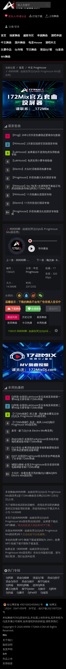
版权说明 (7, 644)
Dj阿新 (9, 577)
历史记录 (27, 317)
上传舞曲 (52, 16)
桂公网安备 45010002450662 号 (25, 604)
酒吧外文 (50, 42)
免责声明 (7, 649)
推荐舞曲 (12, 322)
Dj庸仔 (20, 592)
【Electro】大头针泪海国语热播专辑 (31, 169)
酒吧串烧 (56, 35)
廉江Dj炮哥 (12, 588)
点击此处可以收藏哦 (34, 534)
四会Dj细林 (23, 577)
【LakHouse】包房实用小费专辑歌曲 (31, 160)
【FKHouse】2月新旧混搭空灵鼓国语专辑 (34, 143)
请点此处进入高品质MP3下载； (35, 525)
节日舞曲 (31, 49)
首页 (3, 35)
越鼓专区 (28, 35)
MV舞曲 (5, 56)
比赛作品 (6, 49)
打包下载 (35, 16)
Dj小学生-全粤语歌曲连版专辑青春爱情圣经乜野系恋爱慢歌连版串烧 (35, 449)
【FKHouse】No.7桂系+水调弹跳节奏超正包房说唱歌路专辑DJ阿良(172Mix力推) (35, 187)
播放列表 (12, 317)
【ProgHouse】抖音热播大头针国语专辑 (33, 177)
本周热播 (42, 322)
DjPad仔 (32, 592)
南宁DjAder (28, 588)
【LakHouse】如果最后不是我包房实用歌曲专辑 (35, 153)
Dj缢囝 (44, 592)
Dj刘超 (9, 592)
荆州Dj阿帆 (23, 585)
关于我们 (7, 640)
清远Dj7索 (46, 49)
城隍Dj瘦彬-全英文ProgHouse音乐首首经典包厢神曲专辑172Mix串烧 (35, 466)
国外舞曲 (20, 42)
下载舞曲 (14, 308)
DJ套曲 (59, 49)
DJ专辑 (19, 49)
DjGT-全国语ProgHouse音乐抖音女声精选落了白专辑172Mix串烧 (35, 457)
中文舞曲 (6, 42)
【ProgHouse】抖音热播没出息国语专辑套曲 (35, 212)
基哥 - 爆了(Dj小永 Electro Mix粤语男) (32, 430)
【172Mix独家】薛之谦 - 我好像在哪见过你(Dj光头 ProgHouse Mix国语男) (35, 415)
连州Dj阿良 (39, 585)
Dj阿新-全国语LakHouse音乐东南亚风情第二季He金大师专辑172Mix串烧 (36, 406)
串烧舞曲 (42, 35)
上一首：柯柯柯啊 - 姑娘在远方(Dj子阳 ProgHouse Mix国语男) (18, 260)
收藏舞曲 (34, 308)
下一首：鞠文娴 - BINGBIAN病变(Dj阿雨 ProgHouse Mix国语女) (49, 260)
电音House (35, 42)
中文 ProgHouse (37, 67)
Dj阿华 (52, 588)
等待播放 (43, 248)
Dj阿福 (9, 585)
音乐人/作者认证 (15, 16)
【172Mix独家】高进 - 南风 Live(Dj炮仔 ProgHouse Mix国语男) (33, 423)
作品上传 (7, 658)
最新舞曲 (42, 317)
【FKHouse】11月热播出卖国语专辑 (31, 194)
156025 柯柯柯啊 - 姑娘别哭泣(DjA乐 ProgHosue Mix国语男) (29, 331)
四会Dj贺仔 (54, 577)
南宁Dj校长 (44, 581)
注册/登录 (12, 26)
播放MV (53, 308)
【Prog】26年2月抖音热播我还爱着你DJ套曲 (35, 135)
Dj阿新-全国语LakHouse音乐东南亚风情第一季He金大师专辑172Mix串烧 (36, 398)
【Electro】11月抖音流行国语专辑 (30, 203)
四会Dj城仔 (28, 581)
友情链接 (7, 663)
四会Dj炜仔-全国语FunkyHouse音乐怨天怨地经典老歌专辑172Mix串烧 (34, 440)
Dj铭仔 (42, 588)
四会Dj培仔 (12, 581)
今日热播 (27, 322)
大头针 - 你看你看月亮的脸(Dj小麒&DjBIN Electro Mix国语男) (34, 474)
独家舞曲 (15, 35)
